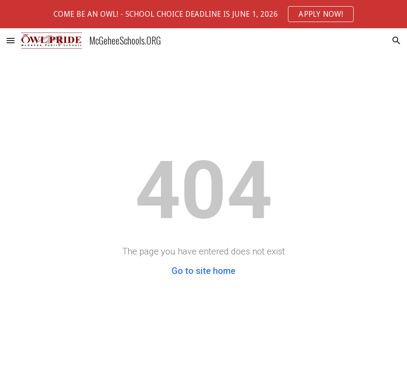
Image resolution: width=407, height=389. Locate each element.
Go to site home (203, 271)
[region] (203, 14)
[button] (10, 40)
